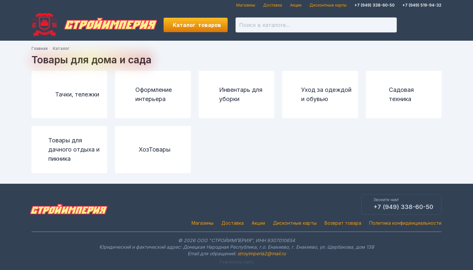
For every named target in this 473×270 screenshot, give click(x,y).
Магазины (245, 5)
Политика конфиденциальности (405, 223)
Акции (296, 5)
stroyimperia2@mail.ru (261, 253)
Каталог (197, 25)
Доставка (272, 5)
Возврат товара (343, 223)
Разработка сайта (236, 262)
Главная (40, 48)
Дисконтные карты (328, 5)
